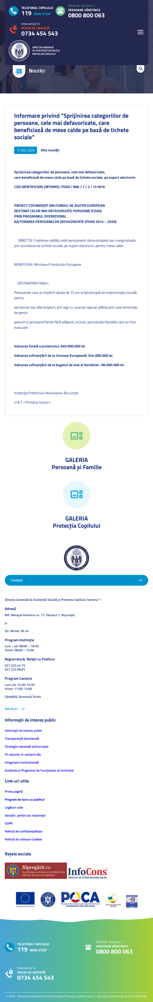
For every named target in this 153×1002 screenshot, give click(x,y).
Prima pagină (14, 791)
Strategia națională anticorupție (26, 746)
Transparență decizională (22, 738)
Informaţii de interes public (23, 730)
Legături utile (14, 807)
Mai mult (11, 709)
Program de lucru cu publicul (24, 799)
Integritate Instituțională (22, 762)
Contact (17, 580)
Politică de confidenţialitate (23, 831)
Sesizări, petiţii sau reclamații (25, 815)
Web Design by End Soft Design (128, 996)
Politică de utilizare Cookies (23, 839)
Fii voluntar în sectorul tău (23, 754)
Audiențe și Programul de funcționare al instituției (39, 770)
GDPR (9, 823)
